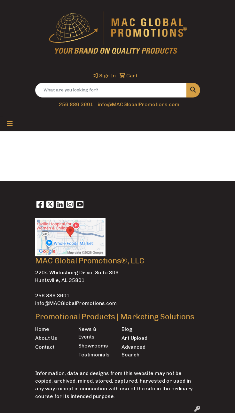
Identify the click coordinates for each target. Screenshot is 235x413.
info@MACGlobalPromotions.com (138, 104)
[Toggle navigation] (10, 123)
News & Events (87, 333)
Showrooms (93, 346)
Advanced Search (133, 351)
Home (42, 329)
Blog (126, 329)
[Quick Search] (111, 90)
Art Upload (134, 338)
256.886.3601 (76, 104)
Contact (45, 347)
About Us (46, 338)
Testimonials (94, 355)
